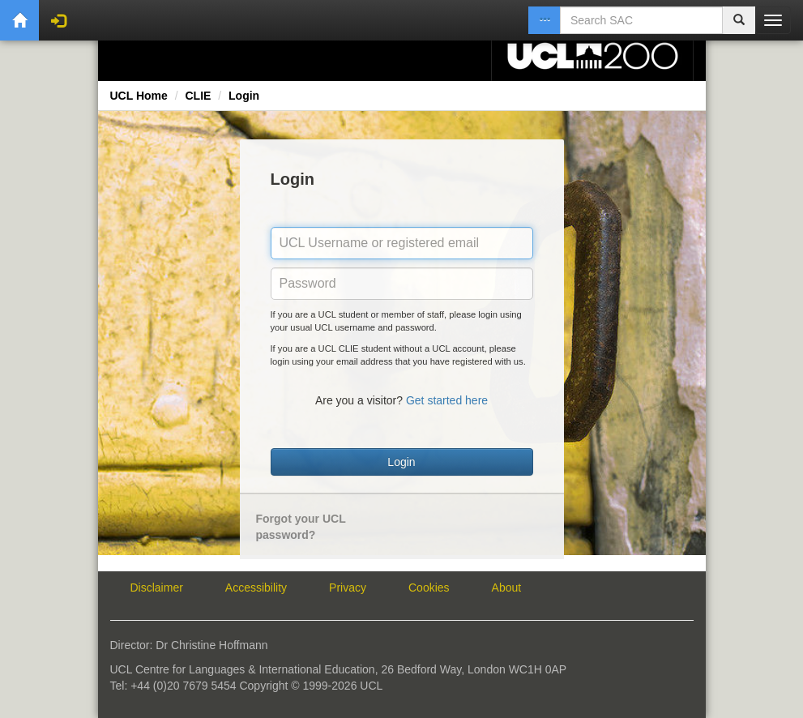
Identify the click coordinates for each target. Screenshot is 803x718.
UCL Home (139, 95)
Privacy (347, 587)
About (507, 587)
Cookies (429, 587)
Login (244, 95)
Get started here (447, 400)
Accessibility (256, 587)
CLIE (198, 95)
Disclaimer (156, 587)
